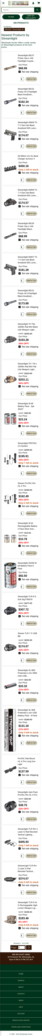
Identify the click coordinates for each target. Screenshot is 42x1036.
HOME (21, 974)
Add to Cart (31, 79)
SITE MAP (21, 1014)
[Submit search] (37, 9)
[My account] (33, 3)
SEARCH (21, 980)
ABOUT (21, 987)
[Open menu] (3, 3)
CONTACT (21, 994)
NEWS (21, 1000)
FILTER (11, 17)
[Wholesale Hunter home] (18, 3)
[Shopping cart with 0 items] (38, 3)
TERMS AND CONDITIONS (21, 1027)
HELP (21, 1007)
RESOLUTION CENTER (20, 1020)
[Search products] (18, 9)
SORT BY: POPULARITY (31, 17)
